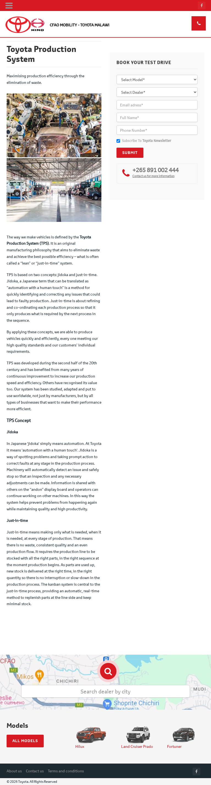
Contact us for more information (153, 176)
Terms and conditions (66, 770)
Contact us (35, 770)
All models (25, 740)
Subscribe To (143, 140)
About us (14, 770)
